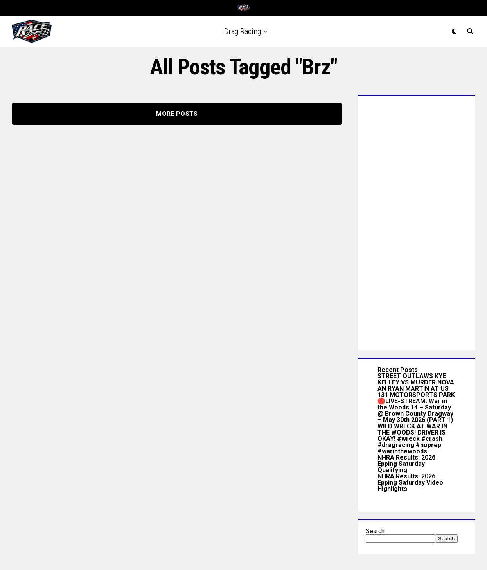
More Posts (177, 113)
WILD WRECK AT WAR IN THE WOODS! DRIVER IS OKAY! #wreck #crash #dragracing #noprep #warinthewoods (412, 438)
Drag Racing (242, 31)
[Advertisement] (416, 221)
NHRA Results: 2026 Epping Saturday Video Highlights (410, 482)
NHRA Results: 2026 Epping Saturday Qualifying (406, 464)
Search (375, 531)
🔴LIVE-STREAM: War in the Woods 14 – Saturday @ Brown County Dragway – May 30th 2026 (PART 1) (415, 410)
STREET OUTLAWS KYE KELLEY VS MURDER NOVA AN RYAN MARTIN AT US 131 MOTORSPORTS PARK (416, 385)
